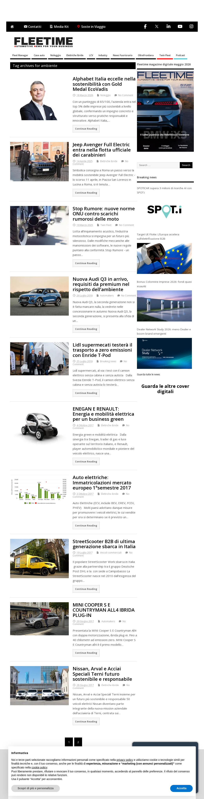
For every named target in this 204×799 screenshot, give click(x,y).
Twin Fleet (165, 55)
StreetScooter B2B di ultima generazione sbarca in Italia (104, 544)
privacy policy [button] (125, 759)
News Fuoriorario (122, 55)
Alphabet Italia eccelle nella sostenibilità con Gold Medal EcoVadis (104, 83)
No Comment (125, 95)
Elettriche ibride (108, 161)
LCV (91, 55)
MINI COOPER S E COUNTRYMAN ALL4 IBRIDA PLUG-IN (104, 609)
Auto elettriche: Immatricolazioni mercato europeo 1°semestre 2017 (102, 482)
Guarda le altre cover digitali (165, 389)
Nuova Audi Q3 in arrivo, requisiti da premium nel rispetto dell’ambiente (101, 284)
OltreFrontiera (146, 55)
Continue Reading (86, 128)
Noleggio (55, 55)
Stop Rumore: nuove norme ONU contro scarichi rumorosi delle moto (104, 213)
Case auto (39, 55)
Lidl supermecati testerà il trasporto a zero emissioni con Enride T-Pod (102, 349)
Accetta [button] (181, 788)
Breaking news (108, 361)
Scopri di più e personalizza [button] (36, 788)
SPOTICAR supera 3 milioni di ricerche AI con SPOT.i (164, 190)
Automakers (107, 295)
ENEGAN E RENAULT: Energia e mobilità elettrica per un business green (103, 413)
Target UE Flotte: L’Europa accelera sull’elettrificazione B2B (158, 236)
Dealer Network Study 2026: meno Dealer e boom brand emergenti (164, 331)
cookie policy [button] (39, 767)
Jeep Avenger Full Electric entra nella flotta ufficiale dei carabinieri (102, 149)
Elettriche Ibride (74, 55)
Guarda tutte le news (148, 374)
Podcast (180, 55)
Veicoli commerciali (111, 552)
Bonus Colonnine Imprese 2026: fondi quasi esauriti (164, 284)
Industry (102, 55)
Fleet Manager (20, 55)
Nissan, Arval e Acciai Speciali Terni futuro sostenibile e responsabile (102, 673)
